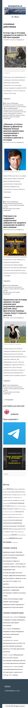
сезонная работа (12, 113)
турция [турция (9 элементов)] (6, 538)
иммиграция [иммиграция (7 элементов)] (8, 514)
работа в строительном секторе (17, 111)
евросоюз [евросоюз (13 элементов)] (12, 506)
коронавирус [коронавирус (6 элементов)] (5, 517)
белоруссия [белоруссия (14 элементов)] (22, 489)
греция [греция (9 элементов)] (4, 503)
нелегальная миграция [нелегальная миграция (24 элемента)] (10, 526)
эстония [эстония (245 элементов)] (7, 542)
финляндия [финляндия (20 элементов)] (19, 538)
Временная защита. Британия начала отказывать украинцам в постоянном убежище (13, 555)
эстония (22, 115)
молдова (23, 106)
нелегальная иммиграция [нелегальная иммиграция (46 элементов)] (12, 523)
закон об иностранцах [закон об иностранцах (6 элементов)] (21, 506)
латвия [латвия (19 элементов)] (10, 517)
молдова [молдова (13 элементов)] (5, 520)
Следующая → (10, 399)
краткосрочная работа (17, 105)
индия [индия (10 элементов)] (13, 514)
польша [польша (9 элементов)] (15, 531)
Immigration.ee (15, 6)
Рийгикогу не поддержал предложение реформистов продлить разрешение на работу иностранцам (14, 221)
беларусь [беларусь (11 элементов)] (16, 489)
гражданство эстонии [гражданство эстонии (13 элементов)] (18, 500)
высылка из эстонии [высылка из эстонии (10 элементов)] (21, 494)
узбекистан (12, 115)
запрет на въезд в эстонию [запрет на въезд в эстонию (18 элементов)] (10, 509)
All (5, 103)
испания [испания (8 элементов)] (17, 514)
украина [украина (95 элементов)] (12, 538)
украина (18, 115)
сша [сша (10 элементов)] (4, 538)
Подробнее (6, 98)
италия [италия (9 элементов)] (20, 514)
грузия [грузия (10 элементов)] (7, 503)
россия (5, 113)
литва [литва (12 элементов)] (13, 517)
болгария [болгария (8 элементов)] (5, 491)
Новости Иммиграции (12, 103)
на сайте (12, 691)
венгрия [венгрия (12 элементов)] (9, 491)
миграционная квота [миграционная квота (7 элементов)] (20, 517)
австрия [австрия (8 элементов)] (4, 489)
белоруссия (8, 105)
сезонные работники (14, 205)
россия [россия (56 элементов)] (14, 535)
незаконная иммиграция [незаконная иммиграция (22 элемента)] (15, 520)
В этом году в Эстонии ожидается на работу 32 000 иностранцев (14, 35)
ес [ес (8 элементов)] (16, 506)
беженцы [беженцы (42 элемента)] (10, 489)
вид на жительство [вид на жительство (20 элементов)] (17, 492)
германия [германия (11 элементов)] (5, 497)
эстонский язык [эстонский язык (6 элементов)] (15, 542)
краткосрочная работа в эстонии (12, 106)
